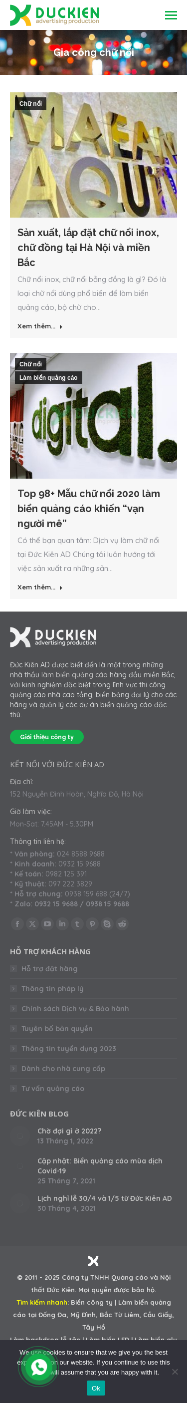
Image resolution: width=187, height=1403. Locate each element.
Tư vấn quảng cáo (52, 1088)
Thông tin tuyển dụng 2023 (68, 1048)
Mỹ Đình (83, 1315)
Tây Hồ (93, 1327)
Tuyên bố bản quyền (57, 1028)
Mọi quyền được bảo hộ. (117, 1290)
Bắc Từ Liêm (119, 1315)
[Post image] (20, 1136)
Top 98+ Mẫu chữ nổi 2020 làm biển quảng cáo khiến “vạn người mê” (88, 509)
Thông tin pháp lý (52, 988)
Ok (96, 1388)
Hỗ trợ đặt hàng (49, 968)
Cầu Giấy (157, 1315)
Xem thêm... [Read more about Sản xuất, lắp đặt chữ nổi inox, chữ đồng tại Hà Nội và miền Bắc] (40, 326)
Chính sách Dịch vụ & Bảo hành (75, 1008)
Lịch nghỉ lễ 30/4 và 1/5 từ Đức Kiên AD (104, 1198)
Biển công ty (92, 1302)
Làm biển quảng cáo (48, 377)
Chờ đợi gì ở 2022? (69, 1130)
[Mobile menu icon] (171, 15)
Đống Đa (52, 1315)
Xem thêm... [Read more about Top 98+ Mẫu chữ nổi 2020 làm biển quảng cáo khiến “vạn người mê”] (40, 587)
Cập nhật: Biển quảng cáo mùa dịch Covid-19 (100, 1165)
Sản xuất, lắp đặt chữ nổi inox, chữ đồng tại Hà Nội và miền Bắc (88, 248)
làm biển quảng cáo (74, 674)
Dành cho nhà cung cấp (63, 1068)
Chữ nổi (30, 103)
